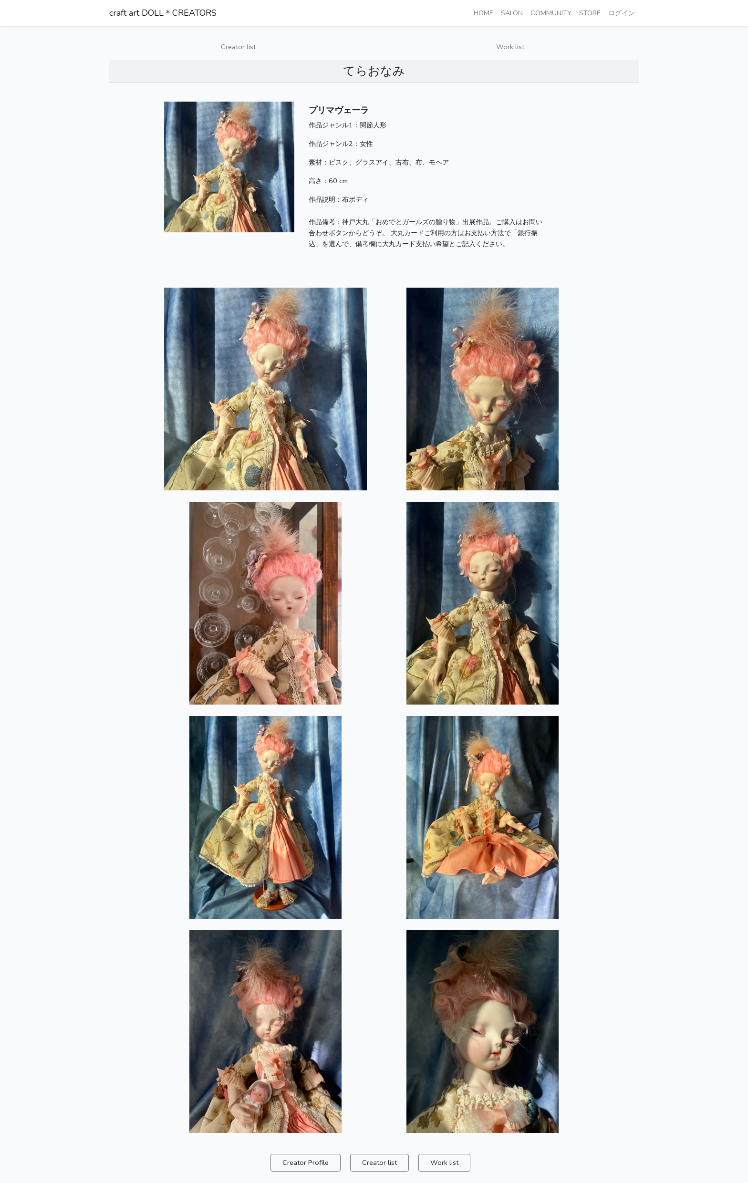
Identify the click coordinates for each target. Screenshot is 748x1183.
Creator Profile (305, 1162)
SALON (512, 13)
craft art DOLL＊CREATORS (163, 13)
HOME (483, 13)
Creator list (238, 47)
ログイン (621, 13)
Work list (510, 47)
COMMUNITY (550, 13)
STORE (590, 13)
